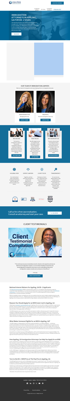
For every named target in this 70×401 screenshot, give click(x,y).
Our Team (43, 9)
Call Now (55, 213)
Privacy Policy (26, 390)
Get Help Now (35, 156)
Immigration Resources (49, 9)
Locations (25, 380)
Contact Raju (45, 120)
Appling (34, 380)
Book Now (16, 34)
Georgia (30, 380)
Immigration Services (36, 9)
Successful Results (53, 155)
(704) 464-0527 (57, 9)
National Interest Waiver (17, 289)
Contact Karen (24, 120)
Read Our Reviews (35, 275)
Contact (44, 390)
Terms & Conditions (36, 390)
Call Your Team (16, 155)
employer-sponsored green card (23, 305)
